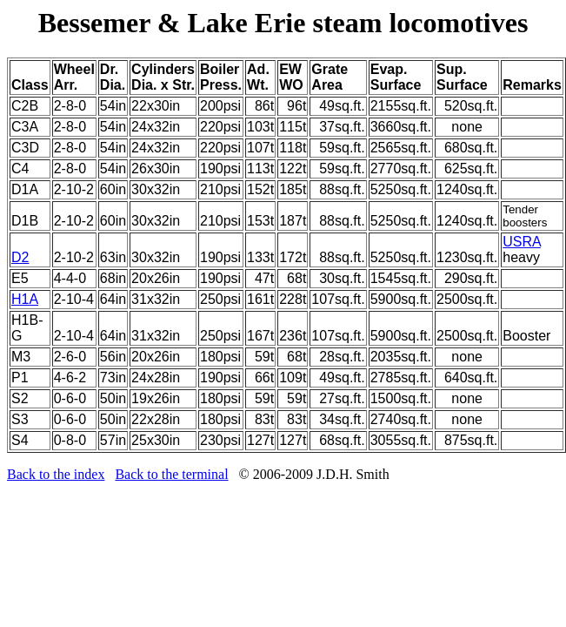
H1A (24, 299)
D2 (20, 257)
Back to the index (55, 474)
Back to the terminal (171, 474)
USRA (522, 241)
